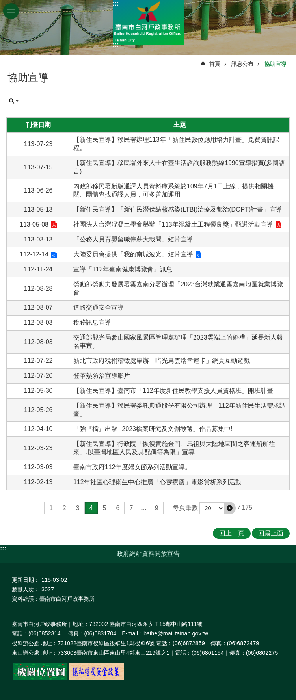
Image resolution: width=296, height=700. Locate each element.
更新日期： (25, 580)
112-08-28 (38, 288)
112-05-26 (38, 410)
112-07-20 (38, 375)
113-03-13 (38, 239)
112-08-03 (38, 322)
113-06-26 (38, 190)
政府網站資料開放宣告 (148, 553)
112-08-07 (38, 307)
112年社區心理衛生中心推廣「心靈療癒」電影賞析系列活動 (157, 482)
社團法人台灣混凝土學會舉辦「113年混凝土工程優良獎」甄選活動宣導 (173, 224)
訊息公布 (242, 64)
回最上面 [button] (270, 533)
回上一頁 (231, 533)
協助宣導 (275, 64)
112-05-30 (38, 390)
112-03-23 (38, 448)
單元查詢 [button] (13, 101)
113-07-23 (38, 144)
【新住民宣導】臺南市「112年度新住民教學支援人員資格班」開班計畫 (173, 390)
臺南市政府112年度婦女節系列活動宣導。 (132, 467)
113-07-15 (38, 167)
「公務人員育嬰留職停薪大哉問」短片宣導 (133, 239)
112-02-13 (38, 482)
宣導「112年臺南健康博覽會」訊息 (122, 269)
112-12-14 (34, 254)
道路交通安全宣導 (98, 307)
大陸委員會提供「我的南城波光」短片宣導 (133, 254)
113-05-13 (38, 209)
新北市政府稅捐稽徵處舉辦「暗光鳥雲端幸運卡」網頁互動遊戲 (161, 360)
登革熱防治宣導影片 (101, 375)
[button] (230, 508)
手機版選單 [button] (11, 11)
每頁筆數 (185, 507)
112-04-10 (38, 428)
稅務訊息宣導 (92, 322)
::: (116, 3)
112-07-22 (38, 360)
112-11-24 (38, 269)
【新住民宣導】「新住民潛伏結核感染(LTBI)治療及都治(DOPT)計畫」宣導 (177, 209)
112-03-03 (38, 467)
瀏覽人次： (25, 589)
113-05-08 (34, 224)
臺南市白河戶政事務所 (148, 22)
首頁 (214, 64)
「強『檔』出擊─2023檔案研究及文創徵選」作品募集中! (152, 428)
